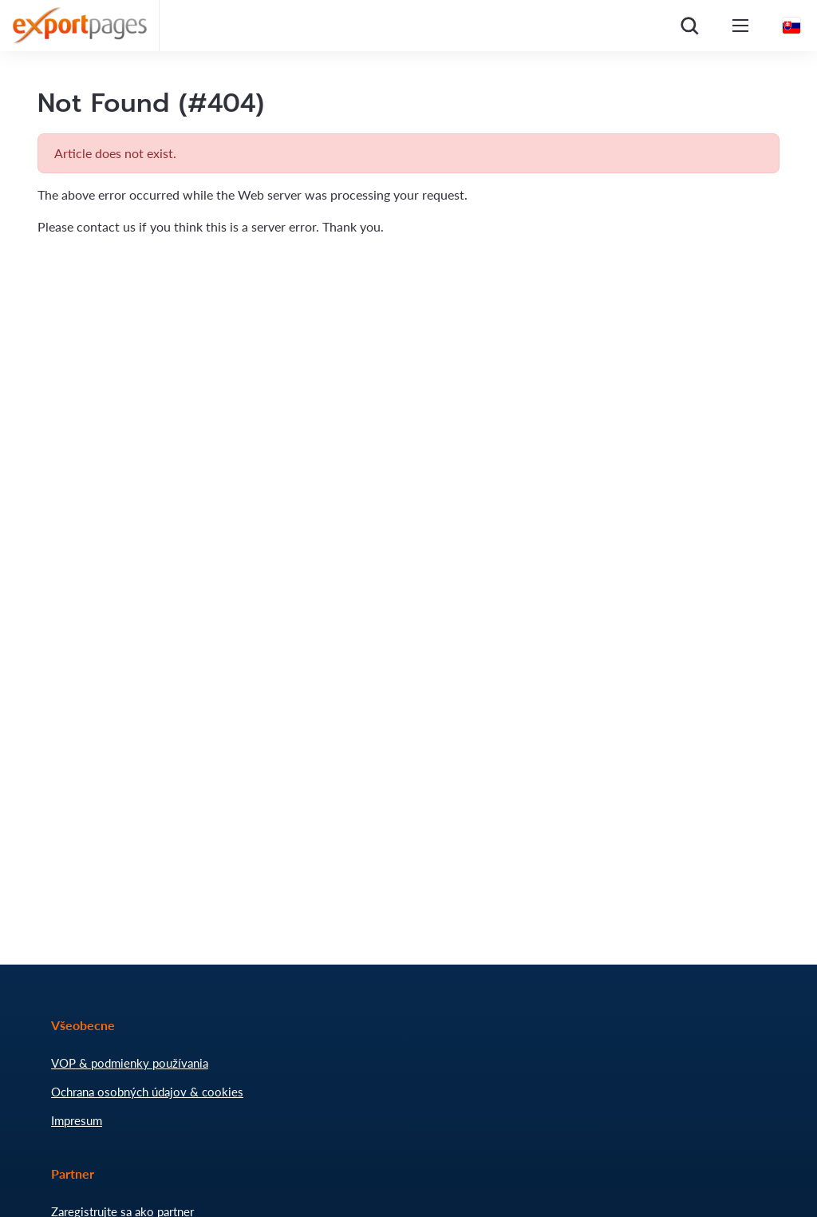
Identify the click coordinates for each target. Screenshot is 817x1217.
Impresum (76, 1120)
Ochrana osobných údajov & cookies (147, 1091)
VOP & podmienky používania (129, 1063)
